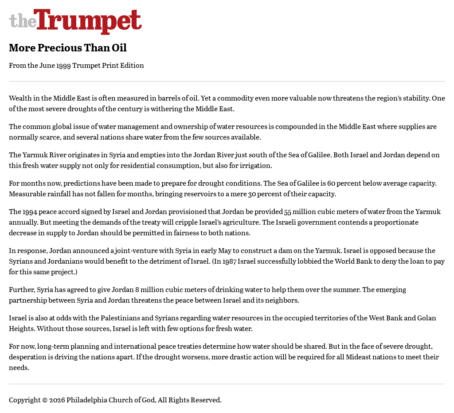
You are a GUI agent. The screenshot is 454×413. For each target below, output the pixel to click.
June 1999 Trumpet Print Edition (91, 65)
